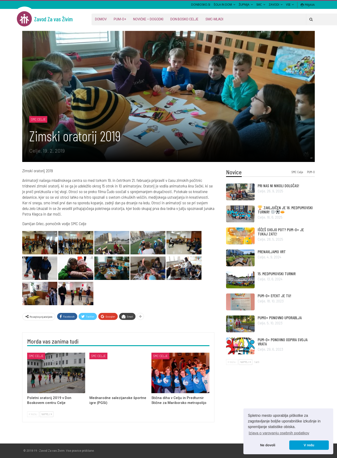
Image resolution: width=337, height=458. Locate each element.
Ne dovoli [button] (267, 445)
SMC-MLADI (214, 19)
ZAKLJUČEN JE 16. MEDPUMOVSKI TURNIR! (285, 209)
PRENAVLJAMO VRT (272, 251)
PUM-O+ (120, 19)
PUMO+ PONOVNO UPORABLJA (280, 317)
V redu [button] (309, 445)
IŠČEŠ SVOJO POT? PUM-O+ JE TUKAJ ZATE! (281, 231)
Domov (101, 19)
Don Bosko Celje (184, 19)
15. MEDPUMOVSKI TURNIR (277, 273)
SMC (259, 5)
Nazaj (33, 414)
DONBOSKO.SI (200, 5)
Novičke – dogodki (148, 19)
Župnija (244, 5)
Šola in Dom (223, 5)
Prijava (308, 5)
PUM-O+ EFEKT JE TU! (274, 295)
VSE (288, 5)
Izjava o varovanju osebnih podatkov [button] (279, 433)
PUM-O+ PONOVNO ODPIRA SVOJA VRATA (283, 341)
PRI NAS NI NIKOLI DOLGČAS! (278, 185)
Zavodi (274, 5)
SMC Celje (38, 119)
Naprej (46, 414)
